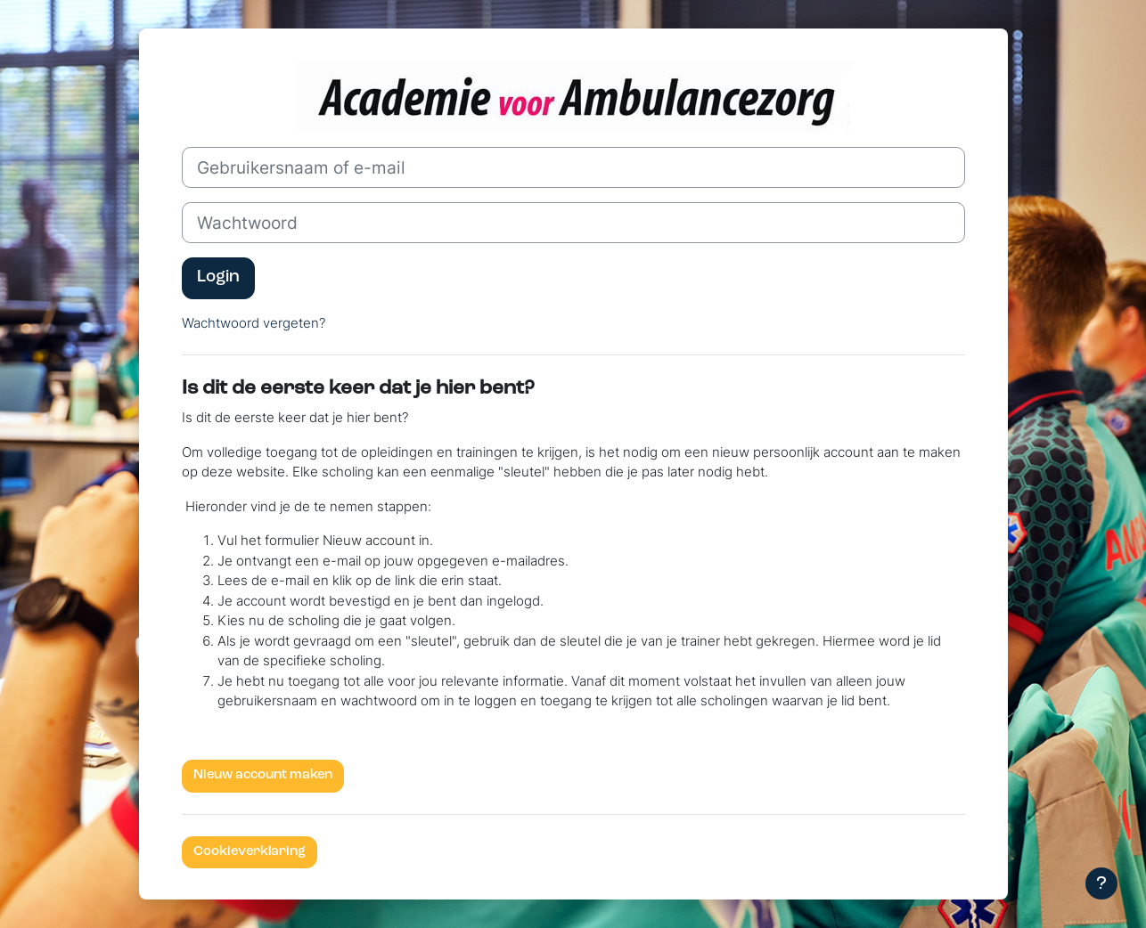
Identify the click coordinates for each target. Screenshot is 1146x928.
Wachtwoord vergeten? (253, 322)
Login (218, 277)
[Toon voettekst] (1101, 883)
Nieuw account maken (262, 775)
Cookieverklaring (249, 852)
